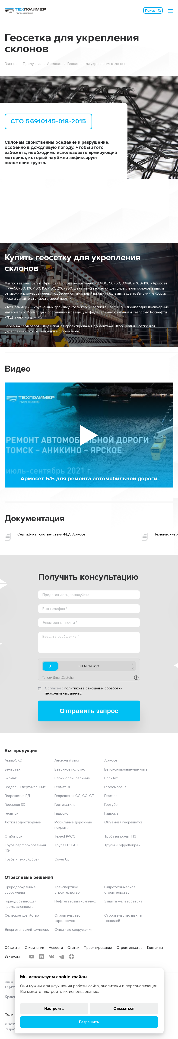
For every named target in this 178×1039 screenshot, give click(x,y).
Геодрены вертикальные (25, 787)
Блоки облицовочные (72, 778)
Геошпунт (12, 813)
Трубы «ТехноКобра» (22, 859)
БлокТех (111, 778)
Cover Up (62, 859)
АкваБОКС (13, 760)
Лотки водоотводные (23, 822)
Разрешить (89, 1022)
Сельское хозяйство (22, 915)
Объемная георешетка (123, 822)
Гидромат (112, 813)
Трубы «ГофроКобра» (122, 845)
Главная (11, 63)
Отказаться (124, 1008)
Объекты (12, 947)
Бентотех (12, 769)
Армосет (54, 63)
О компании (34, 947)
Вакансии (12, 956)
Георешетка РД (17, 796)
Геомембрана (115, 787)
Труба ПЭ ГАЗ (66, 845)
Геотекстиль (64, 804)
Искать (159, 10)
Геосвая (110, 796)
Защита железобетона (123, 901)
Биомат (11, 778)
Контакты (155, 947)
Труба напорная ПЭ (120, 836)
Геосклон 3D (15, 804)
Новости (56, 947)
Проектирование (98, 947)
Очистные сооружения (73, 929)
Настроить (54, 1008)
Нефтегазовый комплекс (75, 901)
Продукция (32, 63)
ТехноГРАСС (64, 836)
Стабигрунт (14, 836)
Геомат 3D (63, 787)
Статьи (73, 947)
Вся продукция (21, 750)
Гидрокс (61, 813)
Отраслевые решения (29, 877)
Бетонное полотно (69, 769)
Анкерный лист (67, 760)
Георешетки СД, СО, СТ (74, 796)
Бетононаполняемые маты (126, 769)
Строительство (130, 947)
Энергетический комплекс (27, 929)
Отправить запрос (89, 710)
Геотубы (111, 804)
